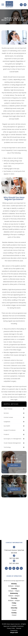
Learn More (14, 465)
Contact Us (14, 489)
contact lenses (8, 417)
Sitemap (18, 628)
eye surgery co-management (12, 439)
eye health (7, 426)
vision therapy (8, 409)
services (6, 413)
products (6, 434)
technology (7, 447)
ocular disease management (12, 443)
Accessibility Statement (17, 626)
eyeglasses (7, 422)
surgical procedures (9, 430)
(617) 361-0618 (14, 558)
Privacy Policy (11, 628)
